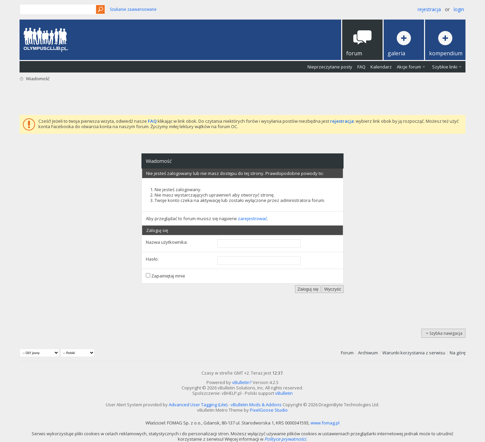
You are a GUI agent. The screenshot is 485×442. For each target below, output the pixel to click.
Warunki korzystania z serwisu (413, 353)
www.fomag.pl (325, 423)
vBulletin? (242, 382)
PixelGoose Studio (269, 410)
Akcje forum (409, 67)
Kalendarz (381, 67)
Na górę (457, 353)
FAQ (361, 67)
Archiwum (368, 353)
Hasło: (152, 259)
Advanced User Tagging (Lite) (198, 405)
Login (459, 9)
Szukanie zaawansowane (133, 9)
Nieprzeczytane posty (330, 67)
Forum (347, 353)
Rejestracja (429, 9)
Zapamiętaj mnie (165, 275)
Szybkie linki (444, 67)
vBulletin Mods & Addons (256, 405)
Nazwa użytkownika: (167, 242)
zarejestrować (252, 218)
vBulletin (284, 393)
